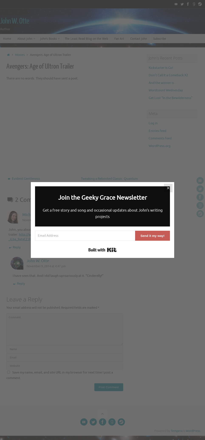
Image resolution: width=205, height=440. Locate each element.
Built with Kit (102, 250)
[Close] (168, 188)
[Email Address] (85, 236)
